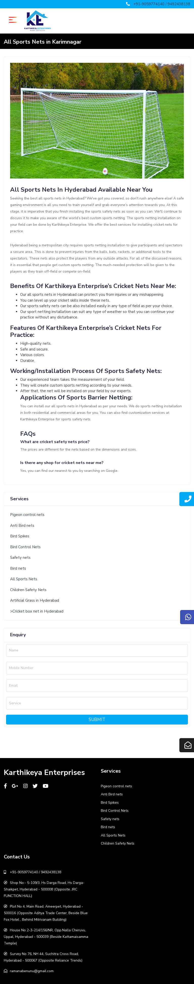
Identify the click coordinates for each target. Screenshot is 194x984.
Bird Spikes (19, 536)
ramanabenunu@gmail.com (32, 971)
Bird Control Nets (25, 546)
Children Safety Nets (28, 589)
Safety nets (20, 557)
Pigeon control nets (27, 514)
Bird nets (18, 568)
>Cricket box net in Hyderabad (36, 611)
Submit (97, 719)
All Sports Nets (23, 579)
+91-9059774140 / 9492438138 (161, 4)
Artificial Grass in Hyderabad (34, 600)
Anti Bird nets (22, 525)
